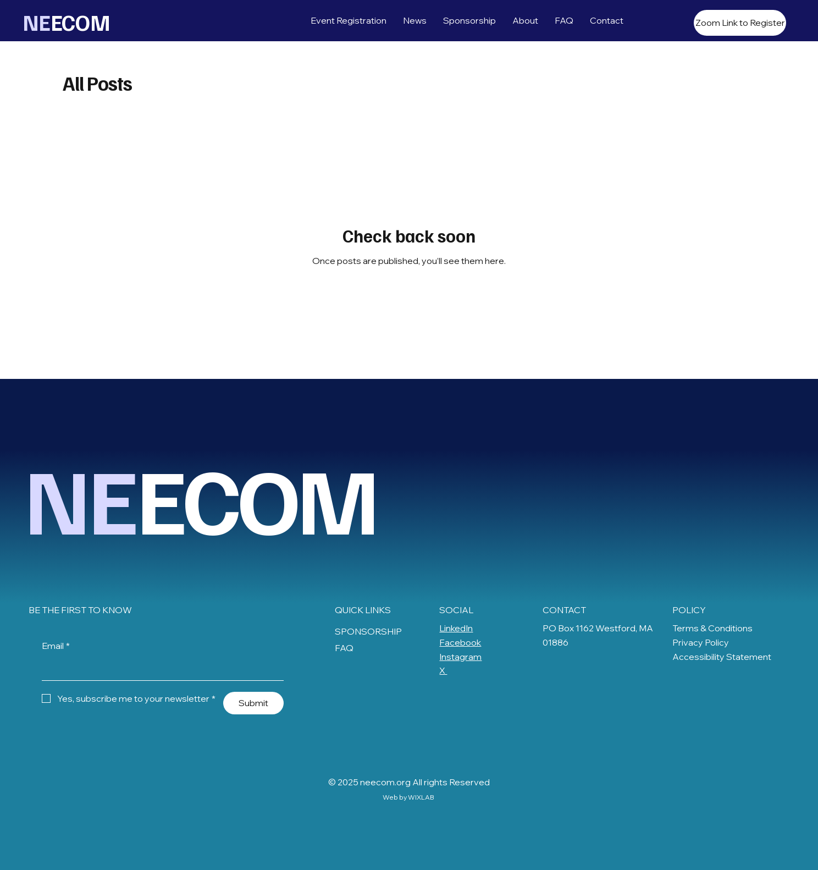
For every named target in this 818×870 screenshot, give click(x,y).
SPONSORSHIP (368, 631)
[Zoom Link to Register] (740, 23)
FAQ (344, 647)
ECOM (71, 22)
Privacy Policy (700, 642)
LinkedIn (456, 628)
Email (56, 646)
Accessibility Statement (721, 656)
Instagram (460, 656)
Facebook (460, 642)
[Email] (159, 668)
